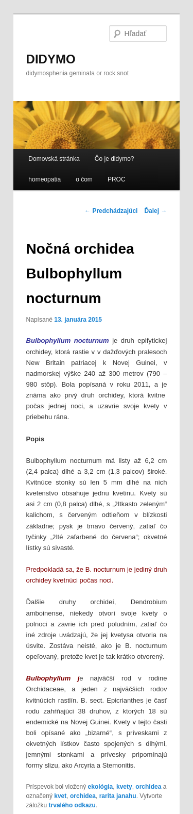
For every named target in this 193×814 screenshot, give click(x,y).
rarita (107, 796)
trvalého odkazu (72, 805)
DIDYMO (51, 59)
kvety (124, 786)
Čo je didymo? (114, 158)
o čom (84, 179)
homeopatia (44, 179)
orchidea (148, 786)
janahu (126, 796)
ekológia (100, 786)
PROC (117, 179)
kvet (60, 796)
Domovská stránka (53, 158)
